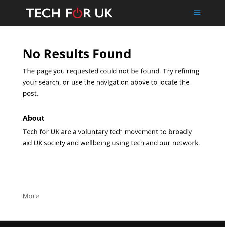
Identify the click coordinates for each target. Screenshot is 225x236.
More (31, 195)
